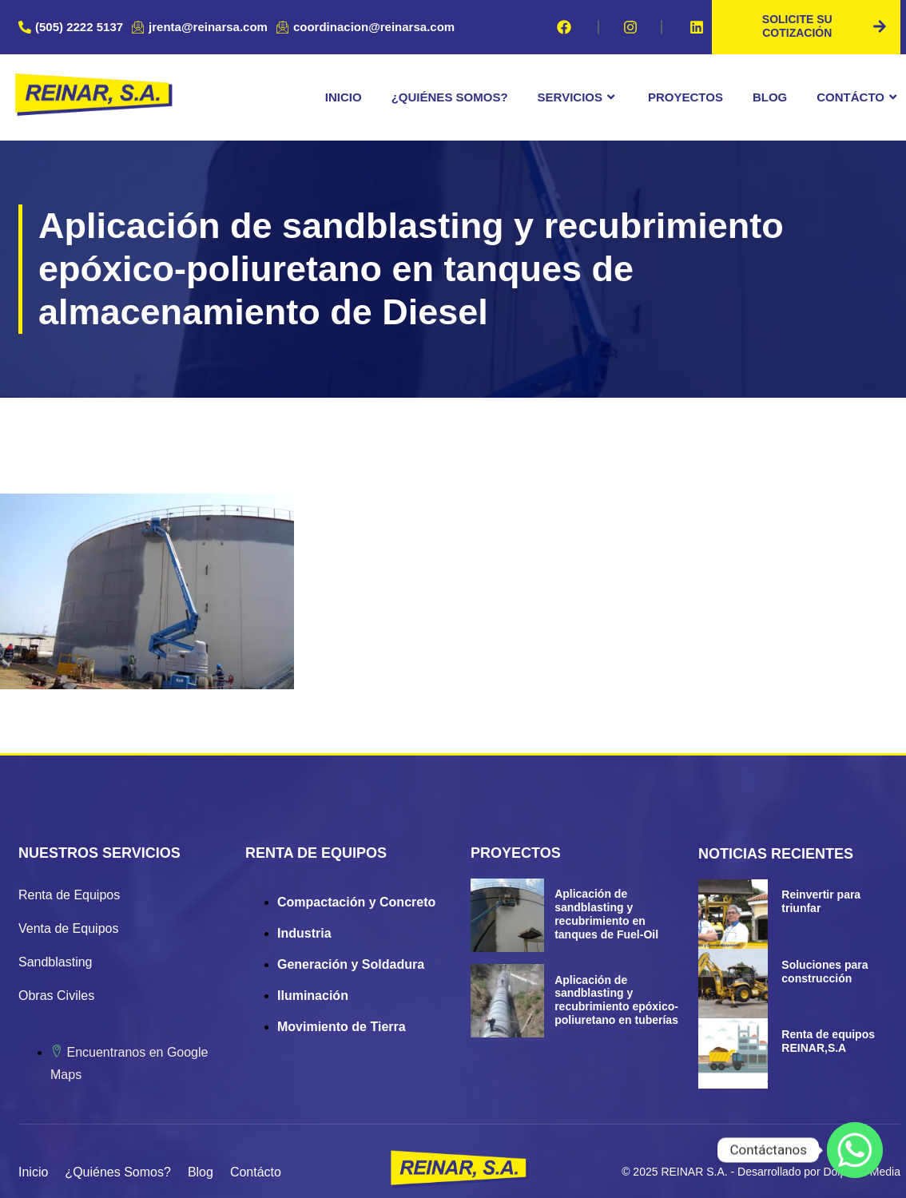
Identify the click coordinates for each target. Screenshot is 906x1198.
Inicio (343, 97)
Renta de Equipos (69, 894)
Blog (770, 97)
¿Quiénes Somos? (449, 97)
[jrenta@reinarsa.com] (202, 27)
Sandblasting (55, 961)
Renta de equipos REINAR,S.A (828, 1040)
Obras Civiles (56, 995)
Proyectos (685, 97)
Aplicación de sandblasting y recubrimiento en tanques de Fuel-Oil (606, 913)
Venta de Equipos (68, 927)
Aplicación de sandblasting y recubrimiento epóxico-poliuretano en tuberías (616, 999)
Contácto (858, 97)
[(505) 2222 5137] (72, 27)
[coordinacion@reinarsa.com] (367, 27)
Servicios (578, 97)
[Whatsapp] (855, 1150)
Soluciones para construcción (824, 971)
